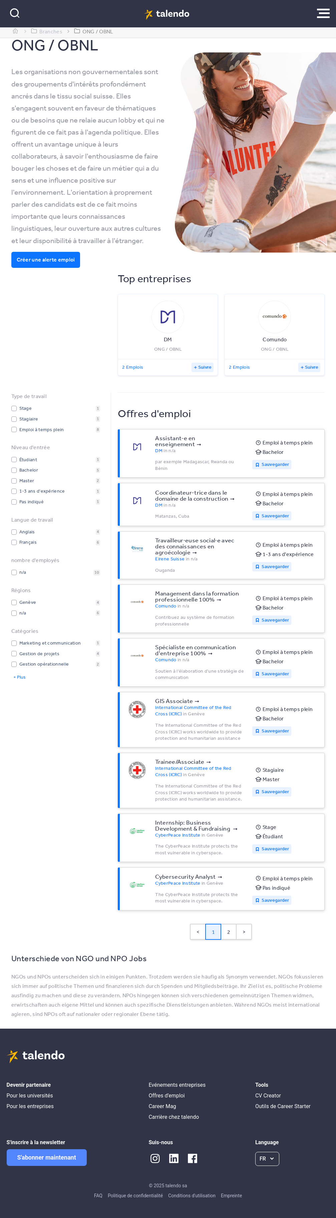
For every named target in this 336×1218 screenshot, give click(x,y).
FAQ (98, 1195)
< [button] (198, 931)
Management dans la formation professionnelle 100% (197, 596)
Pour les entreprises (30, 1106)
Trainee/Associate (179, 761)
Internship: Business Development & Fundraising (193, 825)
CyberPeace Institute (177, 835)
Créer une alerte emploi (46, 259)
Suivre (205, 367)
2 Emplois (132, 367)
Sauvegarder (275, 464)
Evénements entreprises (177, 1085)
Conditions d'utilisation (192, 1195)
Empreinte (231, 1195)
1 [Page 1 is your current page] (213, 931)
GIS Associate (174, 701)
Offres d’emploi (166, 1095)
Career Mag (162, 1106)
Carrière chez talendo (173, 1117)
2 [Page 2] (228, 931)
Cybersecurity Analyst (185, 876)
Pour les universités (30, 1095)
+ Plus (19, 677)
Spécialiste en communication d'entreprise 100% (195, 650)
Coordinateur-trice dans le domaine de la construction (191, 495)
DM (158, 451)
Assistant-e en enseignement (175, 441)
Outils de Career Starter (283, 1106)
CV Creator (268, 1095)
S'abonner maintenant (46, 1157)
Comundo (165, 606)
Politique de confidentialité (135, 1195)
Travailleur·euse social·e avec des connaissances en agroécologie (194, 546)
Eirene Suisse (170, 559)
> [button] (244, 931)
